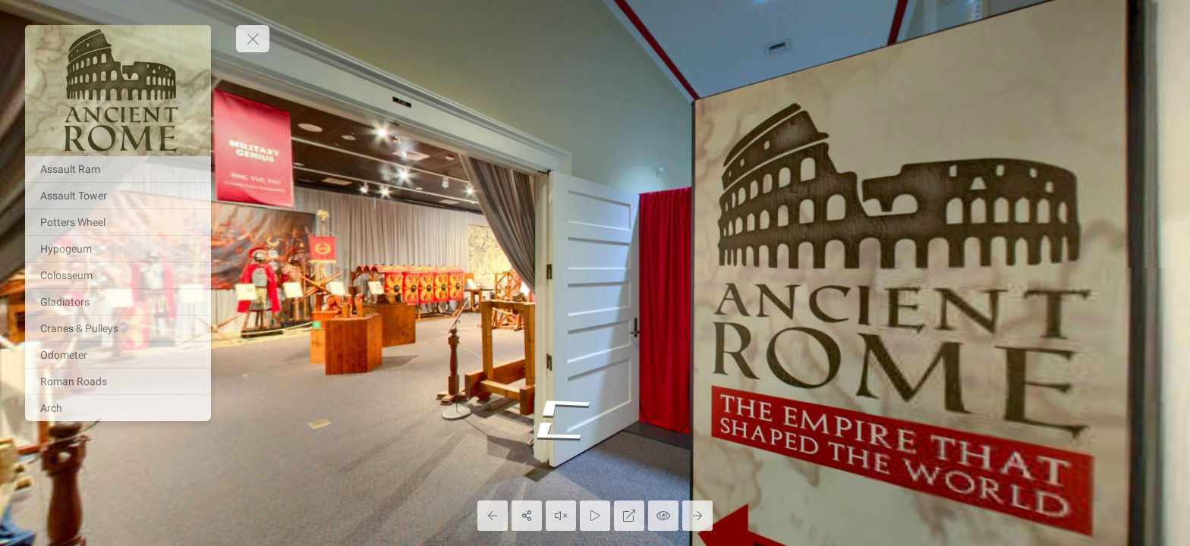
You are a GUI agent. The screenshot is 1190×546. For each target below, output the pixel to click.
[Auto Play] (595, 515)
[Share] (527, 515)
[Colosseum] (118, 275)
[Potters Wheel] (118, 222)
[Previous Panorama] (492, 515)
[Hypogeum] (118, 249)
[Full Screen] (629, 515)
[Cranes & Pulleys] (118, 328)
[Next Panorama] (697, 515)
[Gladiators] (118, 302)
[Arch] (118, 408)
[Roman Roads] (118, 381)
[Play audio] (561, 515)
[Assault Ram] (118, 169)
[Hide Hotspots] (663, 515)
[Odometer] (118, 355)
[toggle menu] (252, 38)
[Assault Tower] (118, 196)
